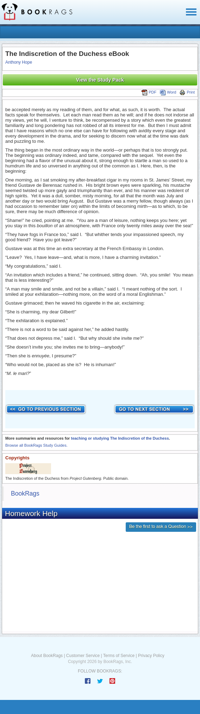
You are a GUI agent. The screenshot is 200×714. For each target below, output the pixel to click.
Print (187, 92)
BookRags (25, 493)
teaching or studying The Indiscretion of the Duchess (120, 438)
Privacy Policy (151, 655)
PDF (149, 92)
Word (168, 92)
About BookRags (47, 655)
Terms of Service (119, 655)
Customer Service (83, 655)
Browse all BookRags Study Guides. (36, 445)
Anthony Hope (18, 62)
